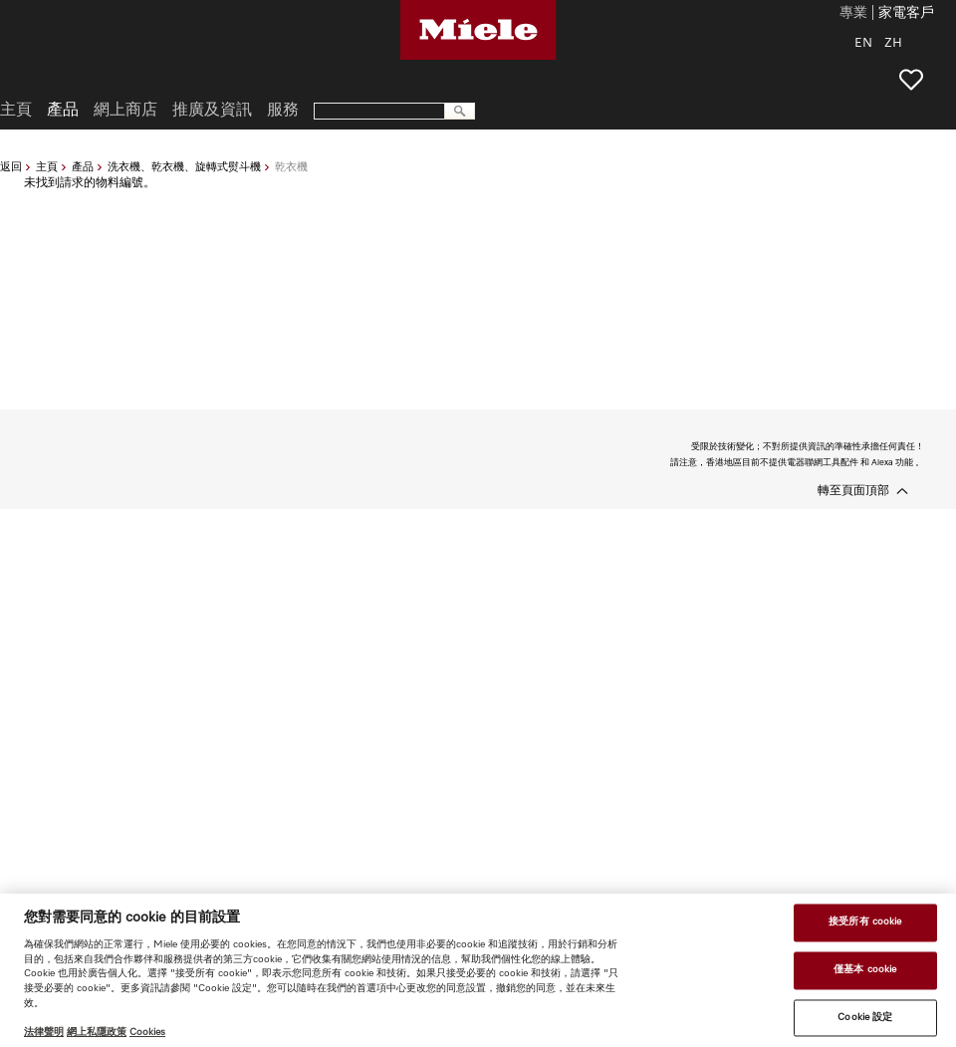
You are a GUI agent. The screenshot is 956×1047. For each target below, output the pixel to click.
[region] (478, 970)
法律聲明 (44, 1032)
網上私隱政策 (96, 1032)
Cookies (147, 1032)
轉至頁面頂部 (853, 491)
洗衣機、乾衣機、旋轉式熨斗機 (184, 166)
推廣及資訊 (212, 111)
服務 (283, 111)
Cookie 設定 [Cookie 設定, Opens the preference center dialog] (864, 1017)
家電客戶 (906, 14)
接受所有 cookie (865, 922)
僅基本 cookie (865, 969)
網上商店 (125, 111)
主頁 (47, 166)
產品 (83, 166)
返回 (11, 166)
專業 (853, 14)
